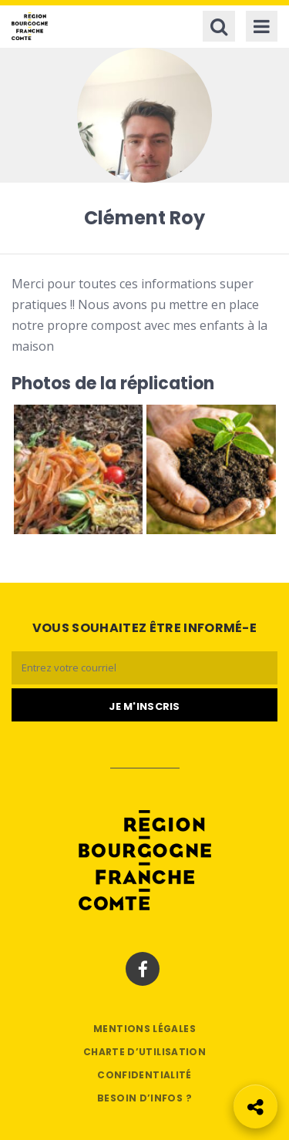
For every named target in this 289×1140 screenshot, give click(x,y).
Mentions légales (144, 1028)
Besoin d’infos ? (144, 1098)
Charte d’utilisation (144, 1051)
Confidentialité (144, 1074)
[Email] (144, 667)
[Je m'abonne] (144, 705)
